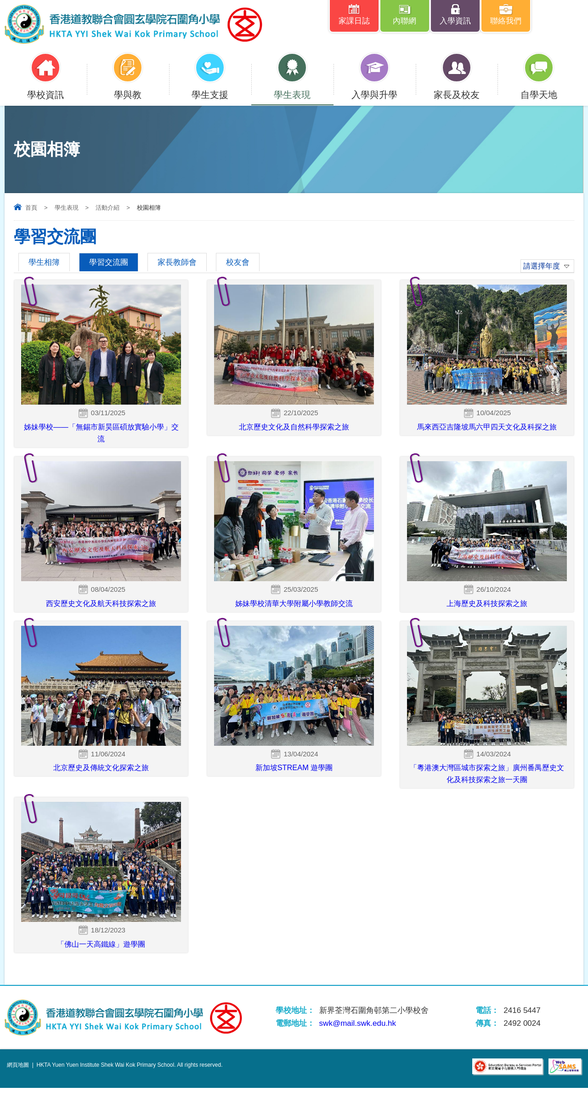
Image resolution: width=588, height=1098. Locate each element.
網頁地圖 (18, 1075)
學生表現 (292, 89)
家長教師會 (177, 262)
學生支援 (210, 89)
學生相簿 (44, 262)
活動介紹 (107, 207)
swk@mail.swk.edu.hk (357, 1033)
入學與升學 (374, 89)
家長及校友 (457, 89)
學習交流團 (108, 262)
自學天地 (538, 89)
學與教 (127, 89)
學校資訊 (45, 89)
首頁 (31, 207)
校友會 (237, 262)
